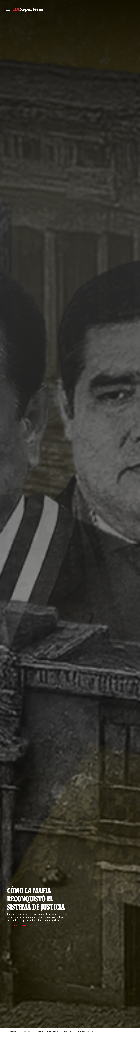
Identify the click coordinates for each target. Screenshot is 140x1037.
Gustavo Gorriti (18, 925)
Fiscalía (68, 1032)
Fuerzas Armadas (85, 1032)
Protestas (11, 1032)
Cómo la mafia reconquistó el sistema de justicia (36, 899)
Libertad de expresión (47, 1032)
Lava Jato (26, 1032)
